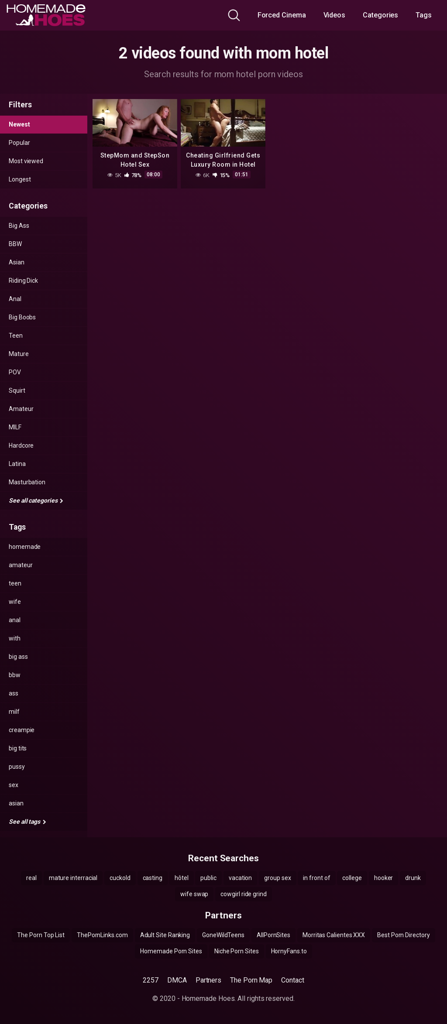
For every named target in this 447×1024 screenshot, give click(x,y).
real (31, 877)
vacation (240, 877)
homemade (25, 546)
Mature (19, 353)
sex (13, 784)
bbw (15, 674)
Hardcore (21, 445)
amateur (20, 565)
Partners (208, 980)
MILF (15, 427)
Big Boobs (22, 317)
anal (15, 619)
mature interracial (73, 877)
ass (13, 693)
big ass (18, 656)
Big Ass (19, 225)
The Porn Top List (41, 935)
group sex (277, 877)
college (351, 877)
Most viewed (26, 161)
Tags (424, 15)
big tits (18, 748)
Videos (334, 15)
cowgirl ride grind (243, 893)
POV (15, 372)
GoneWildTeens (223, 935)
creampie (21, 729)
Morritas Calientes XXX (334, 935)
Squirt (17, 390)
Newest (19, 124)
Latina (17, 463)
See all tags (27, 821)
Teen (16, 335)
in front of (316, 877)
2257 (150, 980)
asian (16, 803)
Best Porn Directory (403, 935)
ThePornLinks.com (102, 935)
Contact (292, 980)
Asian (16, 262)
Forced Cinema (282, 15)
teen (15, 583)
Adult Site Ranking (165, 935)
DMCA (177, 980)
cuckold (120, 877)
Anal (15, 298)
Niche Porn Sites (236, 951)
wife (15, 601)
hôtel (182, 877)
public (208, 877)
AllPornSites (273, 935)
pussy (17, 766)
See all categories (36, 500)
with (15, 638)
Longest (20, 179)
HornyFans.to (289, 951)
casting (152, 877)
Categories (380, 15)
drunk (413, 877)
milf (14, 711)
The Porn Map (251, 980)
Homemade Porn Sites (171, 951)
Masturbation (27, 482)
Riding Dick (23, 280)
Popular (19, 142)
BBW (15, 243)
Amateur (21, 408)
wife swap (194, 893)
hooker (383, 877)
